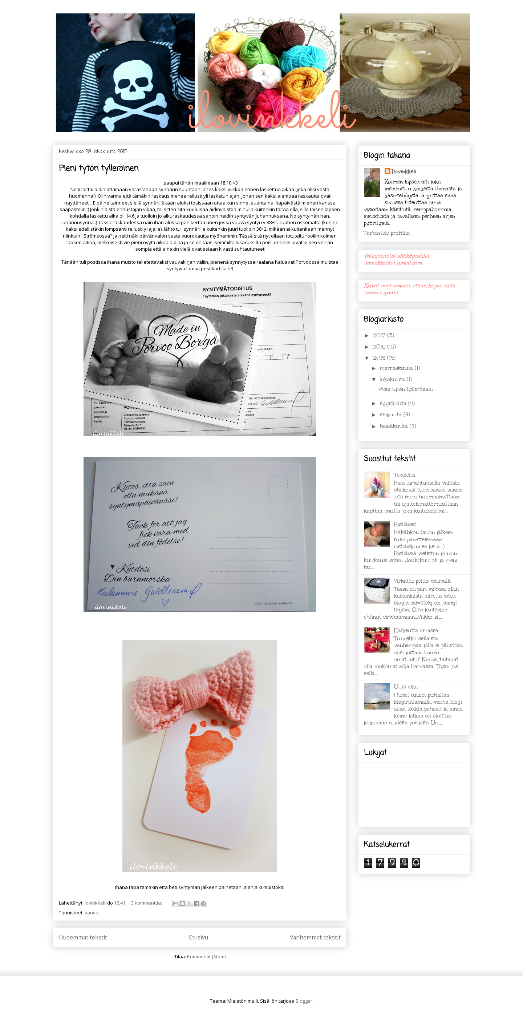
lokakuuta (393, 379)
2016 (380, 346)
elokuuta (392, 414)
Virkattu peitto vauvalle (422, 581)
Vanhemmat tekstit (315, 937)
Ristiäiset (405, 524)
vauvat (92, 912)
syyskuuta (394, 403)
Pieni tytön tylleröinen (98, 168)
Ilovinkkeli (404, 171)
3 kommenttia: (147, 902)
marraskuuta (397, 368)
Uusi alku (406, 686)
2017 (380, 335)
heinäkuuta (395, 426)
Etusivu (198, 937)
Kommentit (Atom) (206, 956)
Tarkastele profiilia (387, 233)
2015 (380, 358)
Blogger (304, 1001)
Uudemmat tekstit (83, 937)
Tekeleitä (404, 475)
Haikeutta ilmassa (416, 630)
